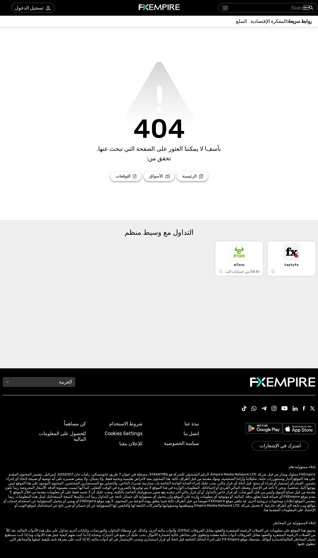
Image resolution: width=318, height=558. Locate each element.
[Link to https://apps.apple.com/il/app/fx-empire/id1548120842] (299, 429)
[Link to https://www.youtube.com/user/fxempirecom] (284, 409)
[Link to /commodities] (241, 21)
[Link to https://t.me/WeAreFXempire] (264, 409)
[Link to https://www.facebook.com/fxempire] (304, 409)
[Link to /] (192, 176)
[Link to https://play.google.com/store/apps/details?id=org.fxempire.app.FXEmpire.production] (264, 429)
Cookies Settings (123, 433)
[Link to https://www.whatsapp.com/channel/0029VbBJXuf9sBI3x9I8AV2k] (254, 409)
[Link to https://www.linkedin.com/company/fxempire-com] (295, 409)
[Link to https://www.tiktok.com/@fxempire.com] (244, 409)
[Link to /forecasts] (125, 176)
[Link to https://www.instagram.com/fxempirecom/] (274, 409)
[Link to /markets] (159, 176)
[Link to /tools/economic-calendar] (268, 21)
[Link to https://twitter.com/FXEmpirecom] (312, 409)
